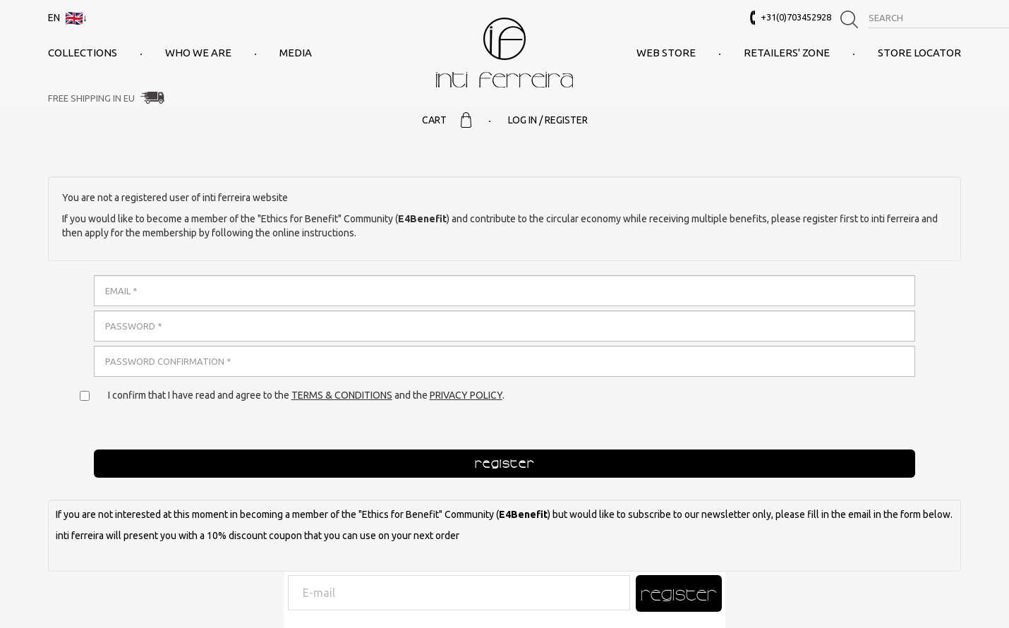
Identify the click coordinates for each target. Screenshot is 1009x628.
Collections (82, 53)
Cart (446, 120)
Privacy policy (466, 395)
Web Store (666, 53)
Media (295, 53)
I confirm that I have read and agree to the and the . (306, 395)
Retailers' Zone (787, 53)
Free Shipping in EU (91, 98)
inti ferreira (504, 52)
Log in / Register (548, 120)
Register (679, 593)
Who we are (198, 53)
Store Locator (919, 53)
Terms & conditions (341, 395)
